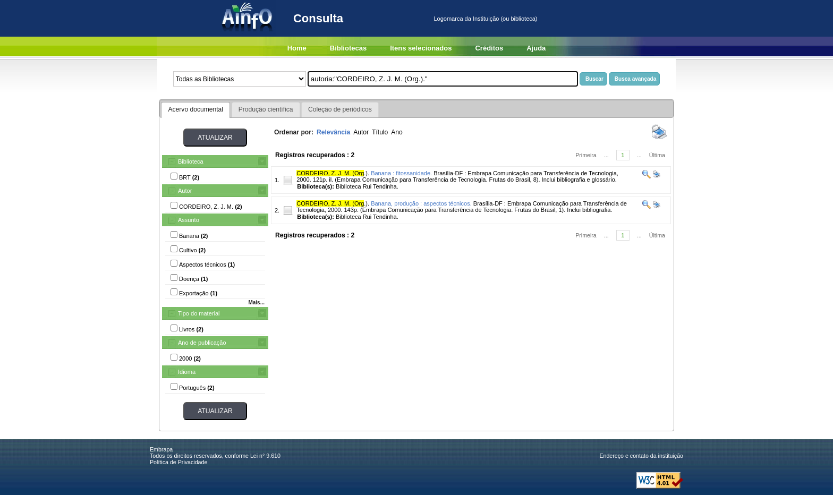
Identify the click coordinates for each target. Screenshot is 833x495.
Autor (185, 190)
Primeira (586, 155)
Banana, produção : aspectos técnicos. (421, 203)
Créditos (489, 48)
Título (380, 132)
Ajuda (536, 48)
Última (657, 155)
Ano (397, 132)
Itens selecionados (421, 48)
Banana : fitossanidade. (401, 173)
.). (332, 173)
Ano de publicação (202, 342)
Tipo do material (198, 313)
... (606, 155)
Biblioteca (190, 161)
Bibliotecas (348, 48)
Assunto (188, 220)
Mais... (256, 302)
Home (297, 48)
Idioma (187, 372)
